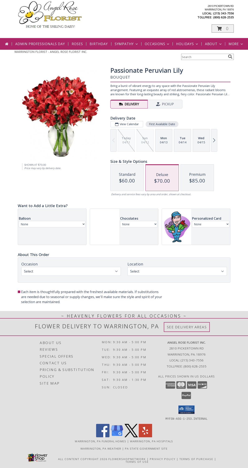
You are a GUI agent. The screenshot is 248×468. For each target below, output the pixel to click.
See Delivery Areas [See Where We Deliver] (187, 327)
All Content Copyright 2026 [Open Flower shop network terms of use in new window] (82, 459)
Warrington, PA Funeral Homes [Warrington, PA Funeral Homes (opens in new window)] (100, 441)
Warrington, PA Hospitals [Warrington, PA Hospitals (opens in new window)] (151, 441)
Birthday (99, 44)
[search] (230, 56)
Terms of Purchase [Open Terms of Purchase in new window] (196, 459)
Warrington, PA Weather (100, 448)
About (214, 44)
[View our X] (131, 436)
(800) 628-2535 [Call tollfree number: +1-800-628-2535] (223, 17)
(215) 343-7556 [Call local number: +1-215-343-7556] (223, 13)
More (236, 44)
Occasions (157, 44)
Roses (77, 44)
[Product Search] (203, 57)
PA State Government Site (146, 448)
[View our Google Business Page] (117, 436)
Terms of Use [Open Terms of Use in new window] (137, 461)
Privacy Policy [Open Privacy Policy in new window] (163, 459)
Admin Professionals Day (40, 44)
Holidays (187, 44)
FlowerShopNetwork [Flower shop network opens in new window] (127, 459)
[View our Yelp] (145, 436)
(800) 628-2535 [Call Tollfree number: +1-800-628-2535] (194, 366)
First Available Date (162, 124)
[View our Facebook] (102, 436)
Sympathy (127, 44)
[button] (223, 28)
